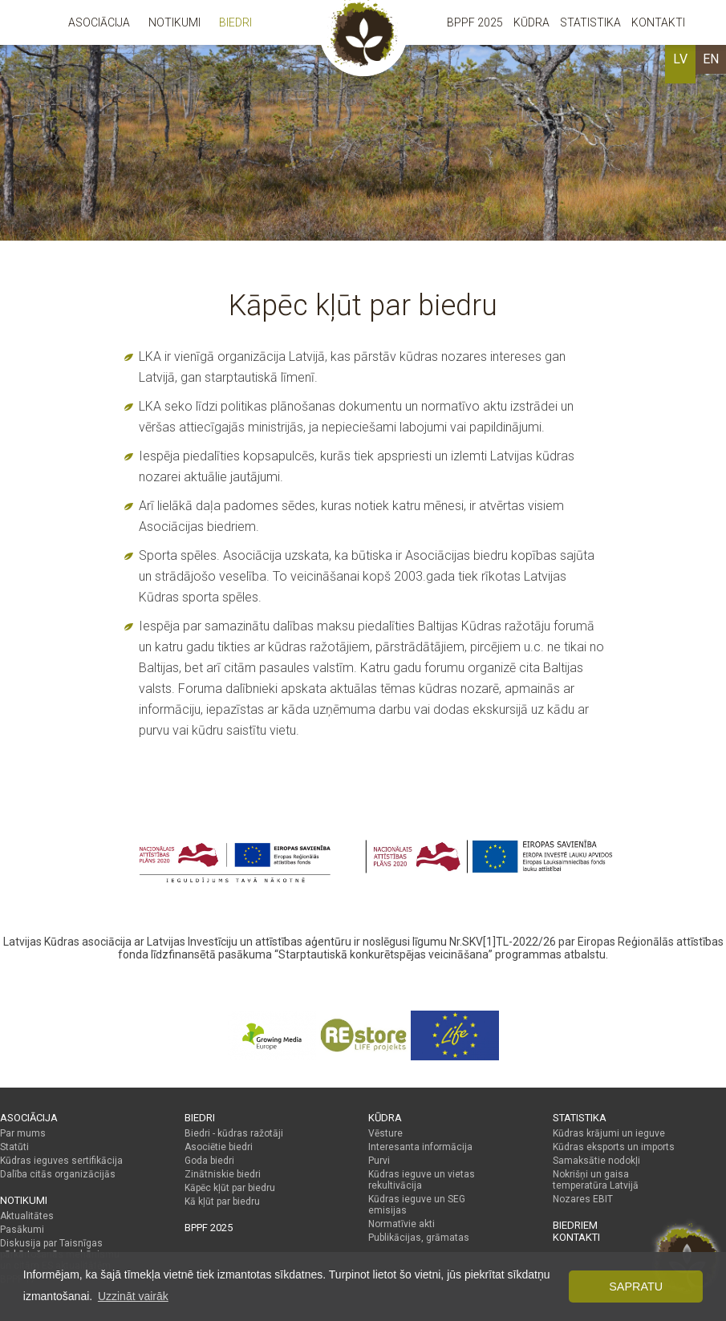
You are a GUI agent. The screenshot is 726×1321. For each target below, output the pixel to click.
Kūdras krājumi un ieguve (609, 1133)
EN (711, 59)
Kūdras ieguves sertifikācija (61, 1160)
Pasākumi (22, 1229)
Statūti (14, 1147)
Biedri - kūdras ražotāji (234, 1133)
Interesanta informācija (420, 1147)
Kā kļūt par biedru (222, 1201)
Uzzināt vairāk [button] (133, 1296)
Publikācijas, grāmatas (418, 1237)
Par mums (23, 1133)
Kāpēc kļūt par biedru (230, 1187)
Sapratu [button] (636, 1286)
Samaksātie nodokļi (596, 1160)
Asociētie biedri (219, 1147)
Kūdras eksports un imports (614, 1147)
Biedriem (575, 1225)
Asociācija (99, 22)
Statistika (590, 22)
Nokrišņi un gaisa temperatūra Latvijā (596, 1180)
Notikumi (174, 22)
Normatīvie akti (401, 1224)
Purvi (379, 1160)
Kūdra (531, 22)
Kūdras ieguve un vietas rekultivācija (421, 1180)
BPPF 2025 (475, 22)
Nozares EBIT (583, 1199)
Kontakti (658, 22)
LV (680, 59)
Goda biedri (209, 1160)
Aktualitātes (27, 1216)
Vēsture (385, 1133)
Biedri (235, 22)
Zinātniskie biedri (223, 1174)
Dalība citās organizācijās (58, 1174)
